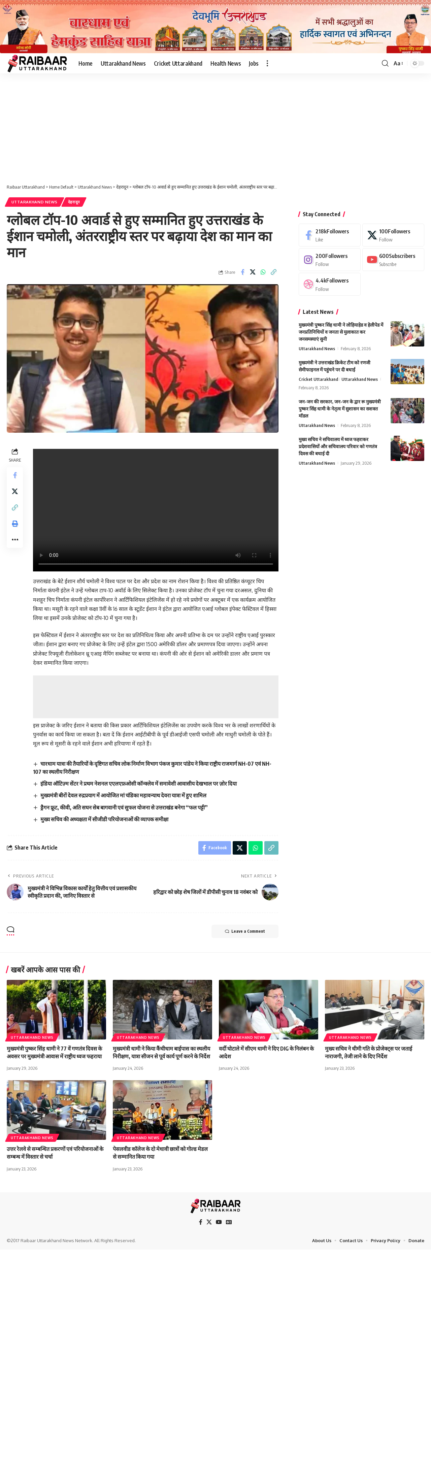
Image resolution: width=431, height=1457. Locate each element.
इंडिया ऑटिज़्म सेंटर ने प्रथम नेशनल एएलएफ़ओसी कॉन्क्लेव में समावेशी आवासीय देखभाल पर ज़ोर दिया (138, 783)
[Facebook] (330, 234)
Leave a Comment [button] (245, 931)
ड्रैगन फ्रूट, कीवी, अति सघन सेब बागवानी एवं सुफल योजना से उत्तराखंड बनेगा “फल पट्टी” (124, 807)
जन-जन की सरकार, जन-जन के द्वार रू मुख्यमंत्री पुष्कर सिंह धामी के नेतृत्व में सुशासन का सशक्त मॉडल (340, 409)
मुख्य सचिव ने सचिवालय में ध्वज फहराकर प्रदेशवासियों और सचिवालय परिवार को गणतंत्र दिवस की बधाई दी (338, 446)
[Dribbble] (330, 284)
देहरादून (74, 201)
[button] (267, 63)
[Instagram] (330, 259)
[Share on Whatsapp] (263, 272)
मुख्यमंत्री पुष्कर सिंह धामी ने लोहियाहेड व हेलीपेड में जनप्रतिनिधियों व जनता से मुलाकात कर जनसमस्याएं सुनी (341, 332)
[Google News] (229, 1222)
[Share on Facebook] (242, 272)
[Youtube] (393, 259)
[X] (393, 234)
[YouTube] (219, 1222)
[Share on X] (253, 272)
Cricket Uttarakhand (318, 379)
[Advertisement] (215, 123)
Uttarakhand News (34, 201)
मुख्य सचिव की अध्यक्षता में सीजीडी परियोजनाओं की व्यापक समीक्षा (104, 819)
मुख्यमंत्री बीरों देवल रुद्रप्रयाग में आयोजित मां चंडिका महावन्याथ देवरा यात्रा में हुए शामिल (123, 795)
